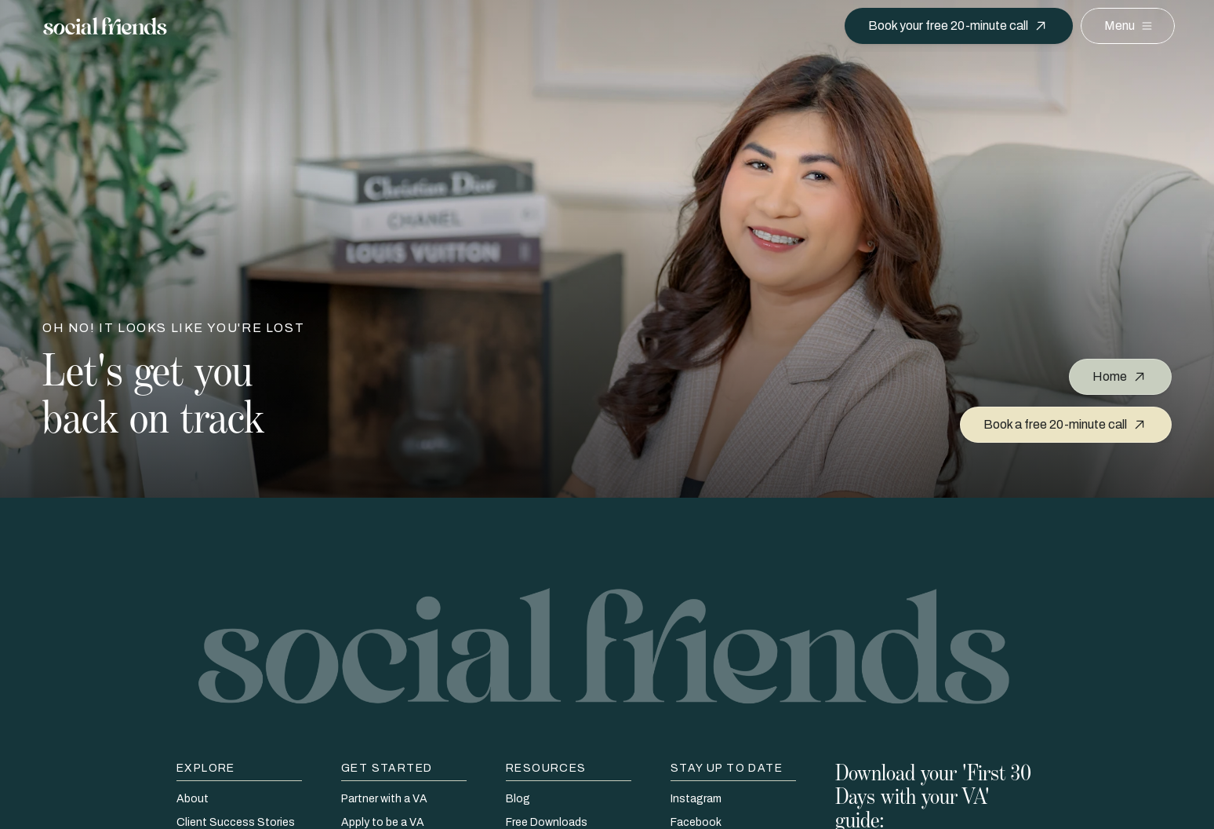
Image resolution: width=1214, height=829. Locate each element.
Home (1109, 376)
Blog (518, 798)
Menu (1119, 25)
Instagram (696, 798)
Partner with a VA (384, 798)
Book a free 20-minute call (1055, 424)
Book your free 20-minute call (948, 25)
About (192, 798)
